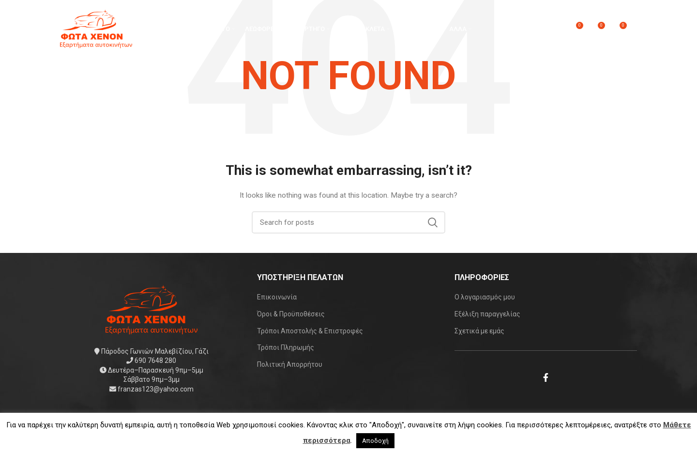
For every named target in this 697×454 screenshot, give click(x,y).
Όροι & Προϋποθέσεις (291, 314)
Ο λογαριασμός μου (485, 297)
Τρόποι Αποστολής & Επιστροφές (310, 331)
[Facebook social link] (545, 377)
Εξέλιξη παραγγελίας (487, 314)
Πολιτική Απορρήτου (289, 364)
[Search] (348, 222)
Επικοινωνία (277, 297)
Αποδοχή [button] (375, 440)
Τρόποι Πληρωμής (285, 347)
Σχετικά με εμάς (479, 331)
